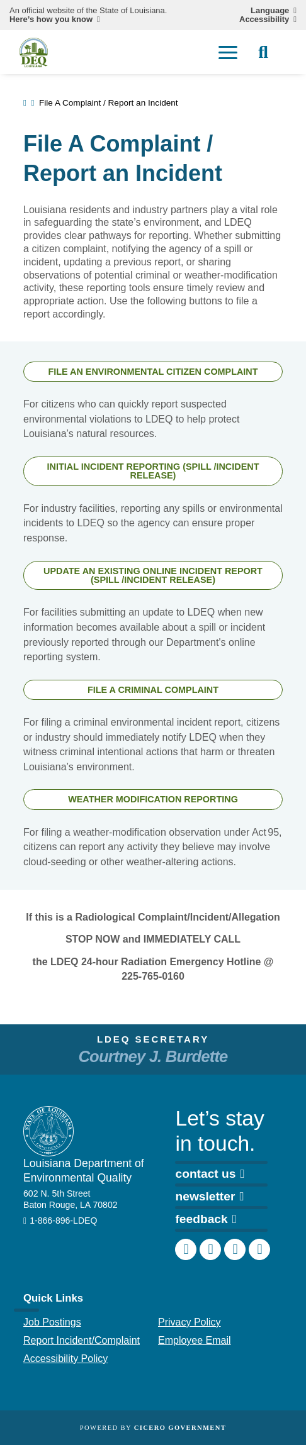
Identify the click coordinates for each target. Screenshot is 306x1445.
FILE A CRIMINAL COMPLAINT (153, 690)
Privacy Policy (189, 1322)
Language (270, 10)
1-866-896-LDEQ (63, 1220)
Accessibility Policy (65, 1358)
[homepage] (34, 53)
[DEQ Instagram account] (210, 1249)
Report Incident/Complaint (81, 1340)
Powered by (153, 1427)
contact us (209, 1173)
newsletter (209, 1196)
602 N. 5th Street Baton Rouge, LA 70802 (70, 1199)
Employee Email (194, 1340)
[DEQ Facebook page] (185, 1249)
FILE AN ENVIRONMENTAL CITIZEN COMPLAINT (153, 372)
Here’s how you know (51, 19)
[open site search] (263, 52)
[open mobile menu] (228, 52)
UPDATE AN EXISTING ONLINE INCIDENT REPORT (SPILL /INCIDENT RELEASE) (153, 575)
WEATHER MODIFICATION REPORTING (153, 799)
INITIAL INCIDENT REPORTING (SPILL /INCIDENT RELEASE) (153, 471)
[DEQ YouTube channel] (259, 1249)
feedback (205, 1219)
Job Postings (52, 1322)
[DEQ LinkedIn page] (235, 1249)
